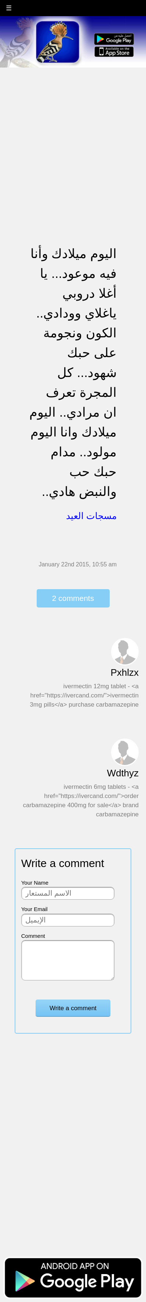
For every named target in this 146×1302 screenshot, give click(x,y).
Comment (33, 936)
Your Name (35, 883)
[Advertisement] (73, 141)
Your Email (34, 909)
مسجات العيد (91, 516)
